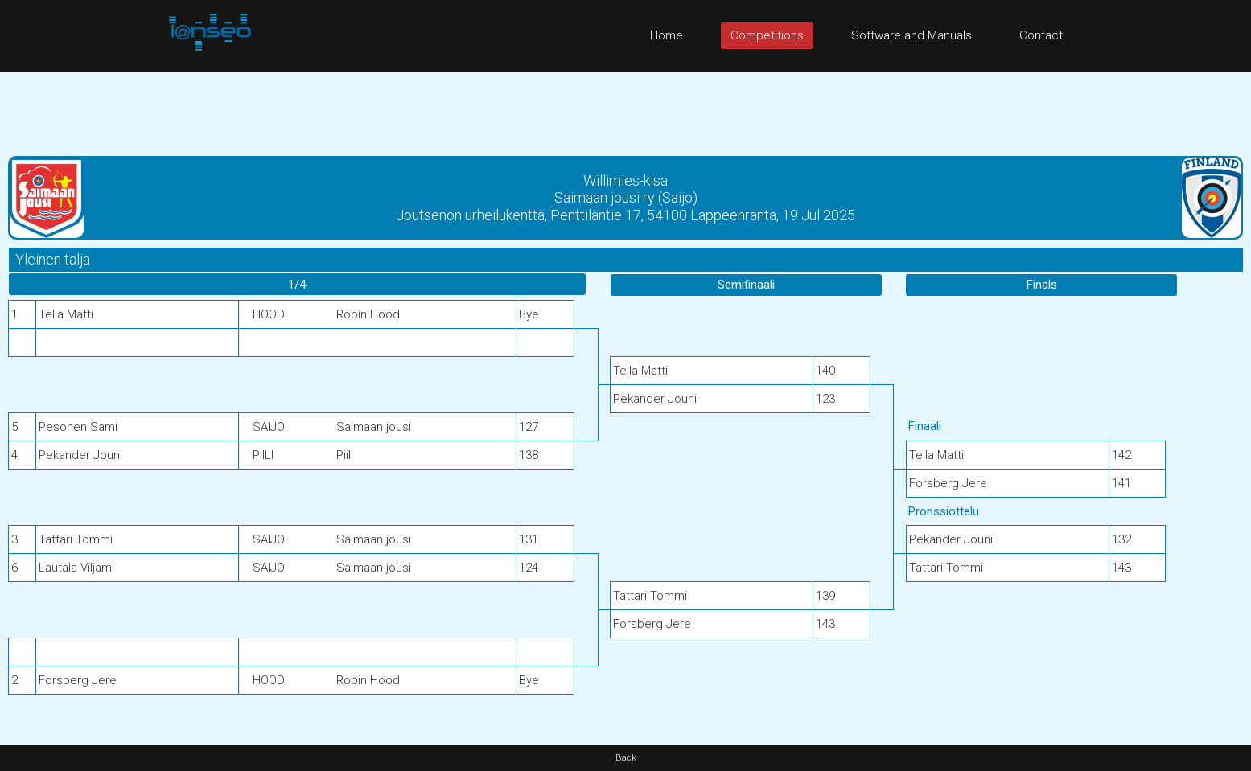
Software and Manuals (911, 35)
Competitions (767, 35)
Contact (1041, 35)
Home (666, 35)
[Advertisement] (626, 108)
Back (625, 758)
